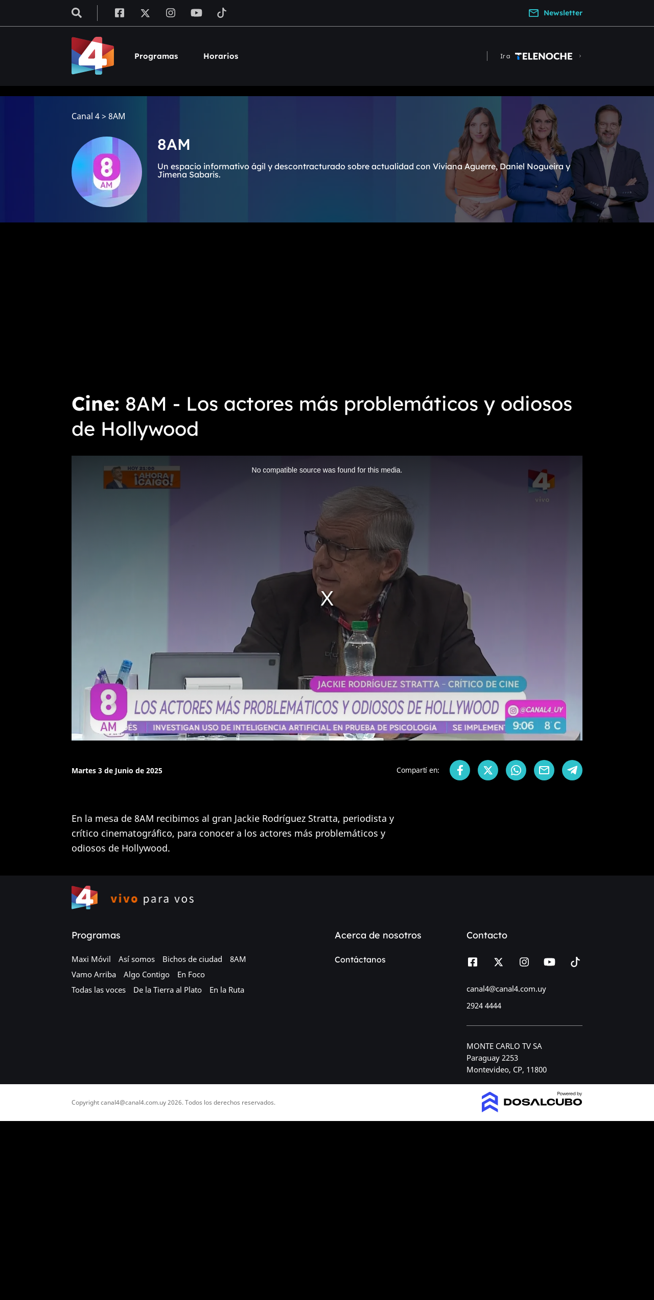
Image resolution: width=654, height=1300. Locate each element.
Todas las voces (99, 989)
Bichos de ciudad (192, 959)
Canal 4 (86, 116)
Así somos (137, 959)
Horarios (220, 56)
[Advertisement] (327, 306)
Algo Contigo (147, 974)
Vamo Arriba (94, 974)
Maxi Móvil (91, 959)
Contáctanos (360, 959)
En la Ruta (226, 989)
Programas (156, 56)
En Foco (191, 974)
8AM (238, 959)
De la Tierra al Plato (167, 989)
